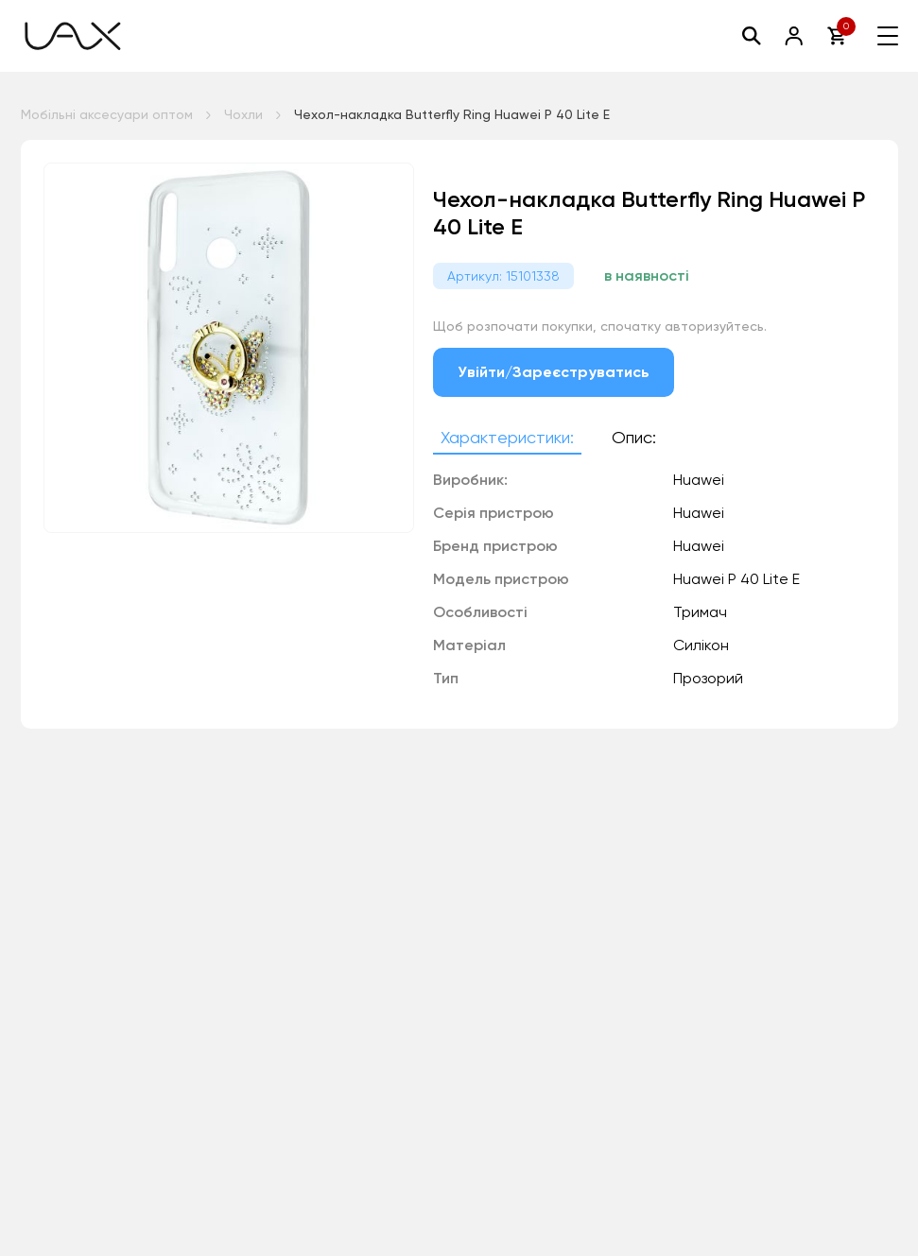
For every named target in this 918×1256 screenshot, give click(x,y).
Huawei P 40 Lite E (736, 579)
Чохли (243, 114)
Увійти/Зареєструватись (554, 372)
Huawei (698, 546)
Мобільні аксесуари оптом (107, 114)
